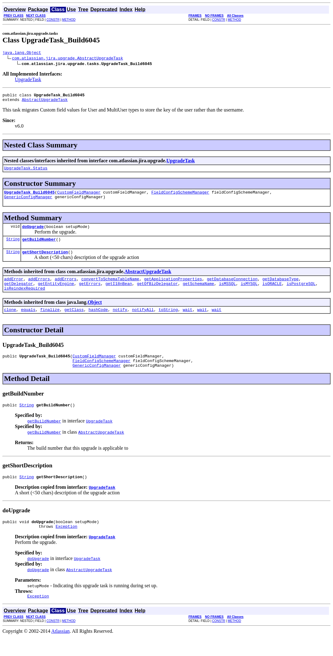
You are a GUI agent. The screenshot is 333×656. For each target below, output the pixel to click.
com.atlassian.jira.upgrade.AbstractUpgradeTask (67, 59)
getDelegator (18, 293)
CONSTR (52, 19)
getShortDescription (45, 260)
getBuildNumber (39, 246)
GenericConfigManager (28, 202)
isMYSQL (249, 293)
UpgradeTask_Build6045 (29, 196)
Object (95, 313)
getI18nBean (119, 293)
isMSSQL (227, 293)
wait (187, 321)
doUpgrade (33, 233)
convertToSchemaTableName (110, 288)
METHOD (69, 19)
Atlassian (60, 650)
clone (10, 321)
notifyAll (143, 321)
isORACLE (272, 293)
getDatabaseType (280, 288)
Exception (66, 545)
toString (168, 321)
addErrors (39, 288)
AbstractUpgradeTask (44, 102)
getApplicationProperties (173, 288)
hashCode (98, 321)
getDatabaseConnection (232, 288)
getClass (74, 321)
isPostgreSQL (301, 293)
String (12, 246)
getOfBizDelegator (157, 293)
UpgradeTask (28, 80)
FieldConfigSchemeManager (180, 196)
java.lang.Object (21, 53)
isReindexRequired (24, 299)
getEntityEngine (56, 293)
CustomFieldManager (79, 196)
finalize (49, 321)
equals (28, 321)
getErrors (90, 293)
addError (13, 288)
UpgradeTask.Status (25, 171)
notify (120, 321)
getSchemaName (198, 293)
